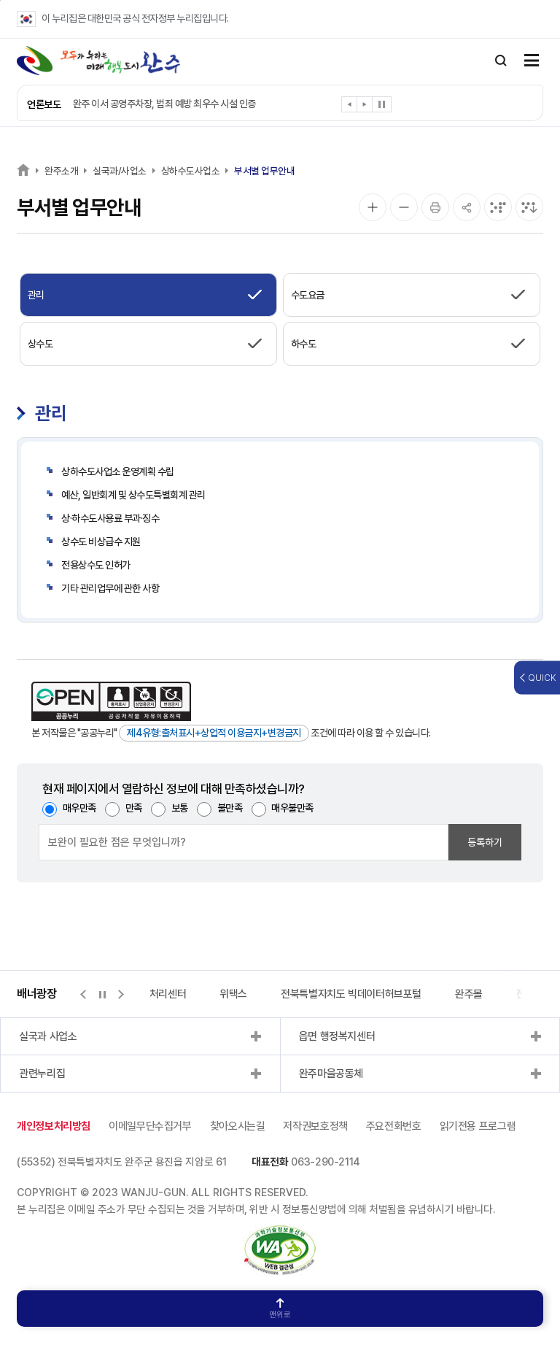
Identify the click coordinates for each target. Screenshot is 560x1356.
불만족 (230, 808)
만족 (133, 808)
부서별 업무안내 (264, 171)
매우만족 (79, 808)
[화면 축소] (404, 207)
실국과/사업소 (120, 171)
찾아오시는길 (237, 1126)
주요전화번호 (393, 1126)
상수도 (40, 344)
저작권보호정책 (315, 1126)
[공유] (467, 207)
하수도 (303, 344)
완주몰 (469, 994)
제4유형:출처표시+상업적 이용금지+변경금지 (214, 733)
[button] (349, 107)
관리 (36, 295)
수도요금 (307, 295)
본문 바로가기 (0, 0)
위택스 (233, 994)
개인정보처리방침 (53, 1126)
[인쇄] (435, 207)
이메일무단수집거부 (150, 1126)
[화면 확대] (372, 207)
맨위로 (280, 1309)
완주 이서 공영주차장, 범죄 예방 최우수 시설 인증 (164, 103)
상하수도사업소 (190, 171)
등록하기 (484, 842)
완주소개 (61, 171)
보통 (179, 808)
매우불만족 (292, 808)
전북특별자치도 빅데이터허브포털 (351, 994)
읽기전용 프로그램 (478, 1126)
